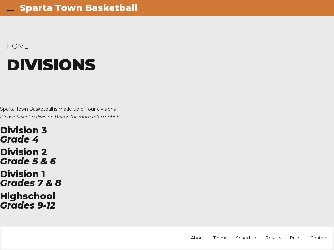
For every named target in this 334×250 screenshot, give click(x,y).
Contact (319, 237)
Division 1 (22, 174)
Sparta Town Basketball (78, 7)
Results (273, 237)
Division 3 (23, 130)
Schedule (246, 237)
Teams (220, 237)
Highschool (27, 196)
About (197, 237)
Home (18, 46)
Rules (295, 237)
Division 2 (23, 152)
